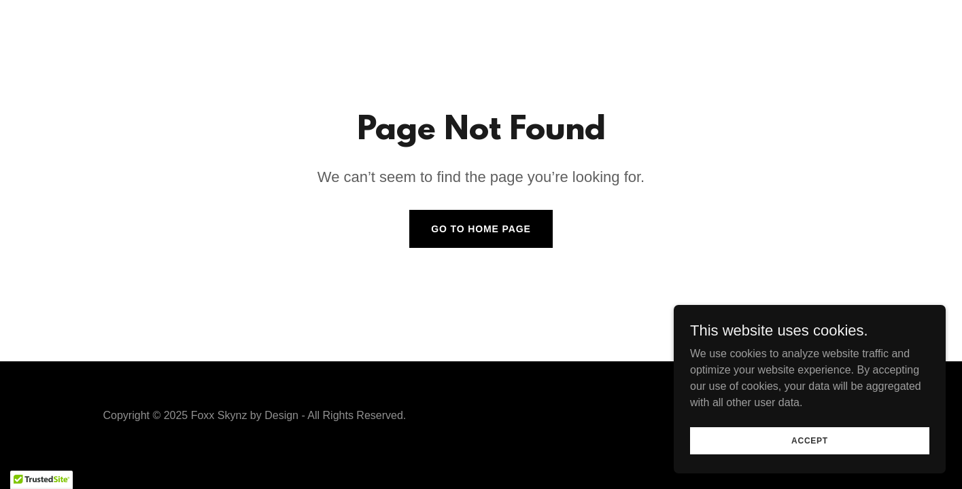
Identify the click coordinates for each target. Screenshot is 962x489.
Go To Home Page (481, 228)
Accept (809, 440)
